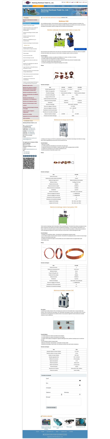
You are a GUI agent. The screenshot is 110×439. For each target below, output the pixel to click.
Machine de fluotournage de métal (30, 103)
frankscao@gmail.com (27, 139)
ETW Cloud (46, 434)
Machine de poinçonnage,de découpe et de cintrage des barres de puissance (30, 83)
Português (79, 2)
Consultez (71, 431)
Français (84, 2)
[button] (38, 6)
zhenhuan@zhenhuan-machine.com (30, 138)
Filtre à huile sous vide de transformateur (31, 74)
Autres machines (26, 118)
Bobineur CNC (26, 45)
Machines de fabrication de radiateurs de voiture (30, 95)
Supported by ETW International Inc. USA (55, 436)
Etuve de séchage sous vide (28, 57)
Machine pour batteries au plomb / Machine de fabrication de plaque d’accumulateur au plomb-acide (30, 89)
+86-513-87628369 (28, 125)
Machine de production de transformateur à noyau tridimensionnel (31, 71)
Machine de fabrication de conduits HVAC (30, 20)
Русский (74, 2)
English (64, 2)
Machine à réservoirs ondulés (28, 25)
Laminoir (25, 105)
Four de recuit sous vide (80, 426)
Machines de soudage (27, 114)
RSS (54, 434)
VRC (51, 434)
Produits (49, 17)
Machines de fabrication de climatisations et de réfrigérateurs (30, 98)
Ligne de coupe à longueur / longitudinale (28, 111)
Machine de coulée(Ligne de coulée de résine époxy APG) (30, 64)
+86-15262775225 (30, 131)
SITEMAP (59, 434)
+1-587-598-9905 (26, 153)
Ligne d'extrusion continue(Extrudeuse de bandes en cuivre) (30, 68)
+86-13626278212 (31, 129)
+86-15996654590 (31, 132)
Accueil (44, 17)
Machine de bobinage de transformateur (30, 43)
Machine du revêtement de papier (58, 427)
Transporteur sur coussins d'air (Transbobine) (29, 79)
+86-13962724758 (31, 128)
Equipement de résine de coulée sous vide (30, 61)
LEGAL (65, 434)
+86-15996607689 (31, 133)
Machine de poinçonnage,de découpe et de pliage (30, 108)
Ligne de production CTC (28, 76)
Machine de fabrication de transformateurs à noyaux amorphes (46, 428)
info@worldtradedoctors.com (31, 149)
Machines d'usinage (56, 17)
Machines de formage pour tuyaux (30, 101)
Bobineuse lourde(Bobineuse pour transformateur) (29, 40)
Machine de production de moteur (30, 92)
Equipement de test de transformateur (30, 116)
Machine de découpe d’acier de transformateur (29, 37)
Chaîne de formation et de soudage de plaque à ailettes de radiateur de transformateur (30, 29)
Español (69, 2)
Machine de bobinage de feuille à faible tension (30, 33)
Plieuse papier (69, 426)
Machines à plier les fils (27, 85)
